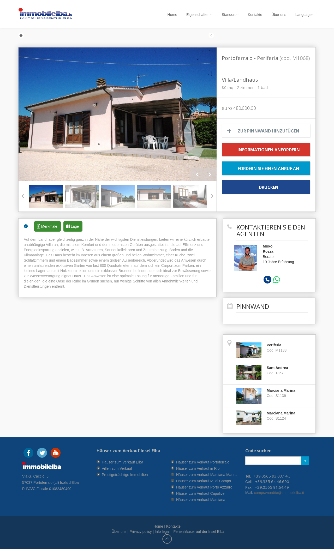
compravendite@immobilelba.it (278, 493)
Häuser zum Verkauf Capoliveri (201, 493)
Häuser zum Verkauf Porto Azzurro (204, 487)
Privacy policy (140, 531)
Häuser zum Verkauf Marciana (200, 500)
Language (305, 15)
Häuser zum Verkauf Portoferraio (202, 462)
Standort (230, 15)
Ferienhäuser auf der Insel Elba (198, 531)
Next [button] (210, 174)
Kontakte (255, 15)
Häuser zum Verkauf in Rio (198, 468)
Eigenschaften (199, 15)
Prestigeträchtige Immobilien (125, 475)
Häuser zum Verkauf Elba (122, 462)
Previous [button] (197, 174)
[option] (118, 114)
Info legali (162, 531)
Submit (302, 461)
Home (172, 15)
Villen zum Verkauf (117, 468)
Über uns (278, 15)
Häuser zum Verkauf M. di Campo (203, 481)
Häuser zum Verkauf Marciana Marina (206, 475)
